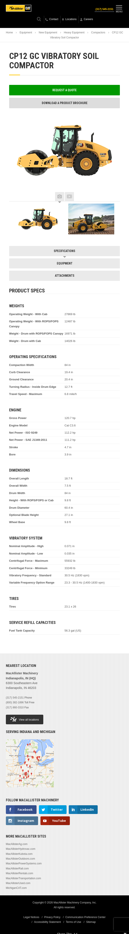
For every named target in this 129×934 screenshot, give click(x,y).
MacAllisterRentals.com (19, 873)
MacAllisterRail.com (17, 868)
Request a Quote (64, 90)
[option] (38, 219)
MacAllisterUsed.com (18, 883)
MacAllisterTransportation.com (23, 878)
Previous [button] (15, 197)
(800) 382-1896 (15, 702)
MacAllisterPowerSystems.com (24, 863)
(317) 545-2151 (104, 9)
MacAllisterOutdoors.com (20, 858)
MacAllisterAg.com (16, 844)
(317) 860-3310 (15, 707)
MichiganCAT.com (16, 887)
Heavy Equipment (74, 32)
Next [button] (113, 197)
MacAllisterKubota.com (19, 853)
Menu (119, 8)
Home (9, 32)
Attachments (64, 275)
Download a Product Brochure (64, 103)
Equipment (26, 32)
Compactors (98, 32)
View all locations (24, 719)
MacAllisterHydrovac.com (20, 848)
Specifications (64, 251)
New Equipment (48, 32)
